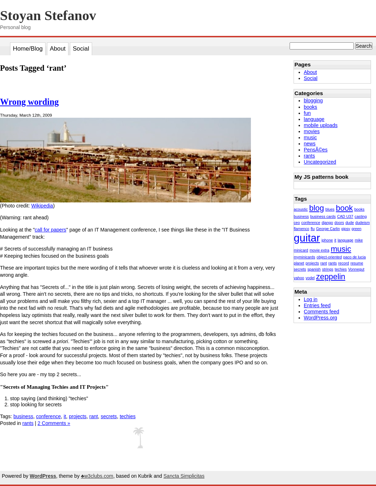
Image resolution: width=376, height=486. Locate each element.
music (310, 137)
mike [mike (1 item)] (359, 240)
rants (27, 423)
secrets (109, 416)
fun (307, 113)
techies (127, 416)
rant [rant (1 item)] (323, 263)
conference (48, 416)
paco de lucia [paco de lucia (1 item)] (354, 257)
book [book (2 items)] (344, 208)
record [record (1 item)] (343, 263)
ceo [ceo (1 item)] (297, 222)
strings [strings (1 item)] (327, 269)
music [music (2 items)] (341, 248)
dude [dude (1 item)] (350, 222)
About (58, 48)
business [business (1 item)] (301, 216)
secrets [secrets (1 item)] (300, 269)
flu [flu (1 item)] (313, 228)
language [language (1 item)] (345, 240)
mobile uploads (321, 125)
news (310, 143)
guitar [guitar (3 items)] (307, 238)
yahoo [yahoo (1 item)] (299, 278)
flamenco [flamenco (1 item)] (301, 228)
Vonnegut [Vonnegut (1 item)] (356, 269)
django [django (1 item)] (327, 222)
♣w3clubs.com (97, 476)
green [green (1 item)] (356, 228)
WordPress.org (320, 318)
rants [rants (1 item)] (332, 263)
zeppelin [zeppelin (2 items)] (330, 276)
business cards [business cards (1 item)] (322, 216)
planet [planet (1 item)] (299, 263)
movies (312, 131)
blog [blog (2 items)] (316, 208)
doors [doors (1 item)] (339, 222)
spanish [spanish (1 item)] (314, 269)
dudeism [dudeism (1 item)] (362, 222)
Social (81, 48)
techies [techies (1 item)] (341, 269)
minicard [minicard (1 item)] (301, 250)
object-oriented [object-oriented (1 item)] (329, 257)
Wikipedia (42, 206)
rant (93, 416)
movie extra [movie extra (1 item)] (319, 250)
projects (77, 416)
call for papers (50, 230)
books (310, 107)
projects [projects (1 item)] (312, 263)
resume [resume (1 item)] (357, 263)
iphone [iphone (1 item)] (327, 240)
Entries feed (317, 305)
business (23, 416)
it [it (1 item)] (335, 240)
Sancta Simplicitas (183, 476)
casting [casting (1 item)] (360, 216)
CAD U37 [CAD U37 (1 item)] (345, 216)
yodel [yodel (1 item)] (309, 278)
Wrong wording (29, 102)
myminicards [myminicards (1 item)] (304, 257)
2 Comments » (54, 423)
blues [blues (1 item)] (329, 209)
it (65, 416)
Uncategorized (320, 162)
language (314, 119)
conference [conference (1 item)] (310, 222)
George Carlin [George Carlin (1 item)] (328, 228)
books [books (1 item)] (359, 209)
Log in (311, 299)
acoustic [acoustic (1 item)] (301, 209)
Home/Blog (28, 48)
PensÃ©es (316, 150)
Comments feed (321, 311)
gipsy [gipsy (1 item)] (345, 228)
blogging (313, 100)
